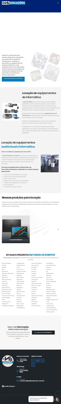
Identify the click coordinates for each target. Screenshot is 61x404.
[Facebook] (33, 360)
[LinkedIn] (33, 365)
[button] (3, 229)
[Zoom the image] (8, 386)
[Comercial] (23, 370)
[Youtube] (38, 360)
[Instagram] (42, 360)
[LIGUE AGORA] (23, 360)
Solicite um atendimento (43, 332)
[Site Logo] (13, 3)
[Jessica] (56, 399)
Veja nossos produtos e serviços (13, 78)
